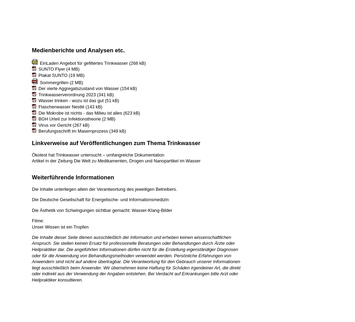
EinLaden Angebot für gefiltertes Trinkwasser (84, 63)
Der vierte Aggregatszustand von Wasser (78, 88)
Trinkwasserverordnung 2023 (67, 94)
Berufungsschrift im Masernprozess (73, 131)
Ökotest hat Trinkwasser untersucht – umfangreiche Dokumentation (98, 155)
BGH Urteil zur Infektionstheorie (69, 119)
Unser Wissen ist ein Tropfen (60, 227)
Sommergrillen (54, 82)
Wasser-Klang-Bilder (152, 210)
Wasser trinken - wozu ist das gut (71, 100)
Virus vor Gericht (54, 125)
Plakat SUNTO (53, 75)
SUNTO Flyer (51, 69)
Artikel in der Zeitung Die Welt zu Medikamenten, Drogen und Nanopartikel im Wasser (116, 160)
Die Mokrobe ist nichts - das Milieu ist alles (80, 113)
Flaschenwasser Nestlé (61, 106)
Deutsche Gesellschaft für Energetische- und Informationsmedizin (104, 199)
